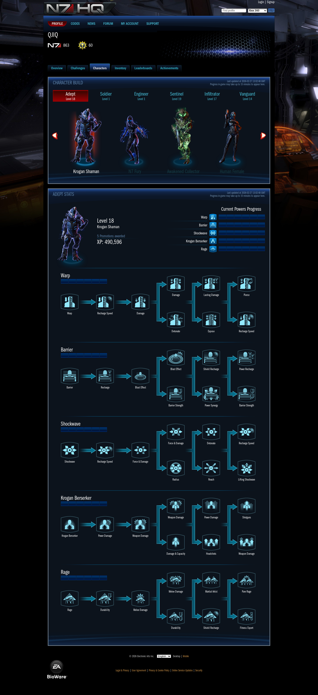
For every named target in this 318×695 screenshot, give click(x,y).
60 (91, 45)
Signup (271, 2)
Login (261, 2)
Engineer (141, 96)
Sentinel (176, 96)
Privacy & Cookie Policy (159, 670)
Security (198, 670)
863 (66, 45)
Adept (70, 96)
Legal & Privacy (122, 670)
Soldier (106, 96)
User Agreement (139, 670)
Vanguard (247, 96)
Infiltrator (212, 96)
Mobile (186, 656)
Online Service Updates (182, 670)
